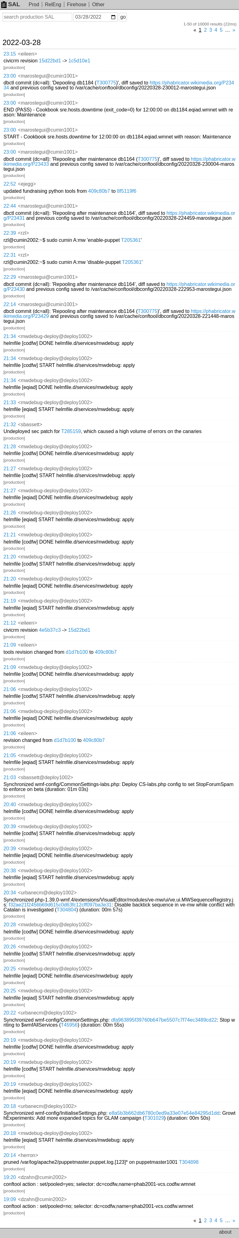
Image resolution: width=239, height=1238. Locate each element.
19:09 (9, 1199)
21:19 (9, 600)
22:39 (9, 233)
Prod (34, 4)
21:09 (9, 645)
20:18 (9, 1106)
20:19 (9, 1040)
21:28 (9, 446)
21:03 (9, 777)
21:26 (9, 512)
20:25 (9, 968)
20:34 (9, 892)
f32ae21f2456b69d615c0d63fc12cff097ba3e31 (60, 904)
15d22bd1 (50, 60)
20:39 (9, 826)
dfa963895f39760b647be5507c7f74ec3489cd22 (164, 1020)
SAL (10, 4)
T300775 (106, 82)
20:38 (9, 870)
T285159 (71, 431)
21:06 (9, 689)
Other (98, 4)
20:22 (9, 1012)
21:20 (9, 556)
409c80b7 (99, 191)
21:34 (9, 336)
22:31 (9, 255)
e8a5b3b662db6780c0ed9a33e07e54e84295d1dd (164, 1113)
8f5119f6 (126, 191)
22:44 (9, 206)
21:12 (9, 623)
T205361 (131, 240)
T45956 (69, 1025)
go (123, 17)
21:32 (9, 424)
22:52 (9, 184)
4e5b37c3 (50, 630)
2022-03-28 (21, 42)
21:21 (9, 534)
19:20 (9, 1177)
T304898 (189, 1162)
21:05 (9, 755)
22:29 (9, 277)
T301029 (154, 1118)
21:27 (9, 468)
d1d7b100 (77, 652)
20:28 (9, 924)
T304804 (66, 909)
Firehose (76, 4)
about (225, 1232)
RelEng (53, 4)
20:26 (9, 946)
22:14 (9, 304)
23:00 (9, 76)
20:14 (9, 1155)
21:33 (9, 402)
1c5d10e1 (79, 60)
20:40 (9, 804)
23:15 (9, 53)
